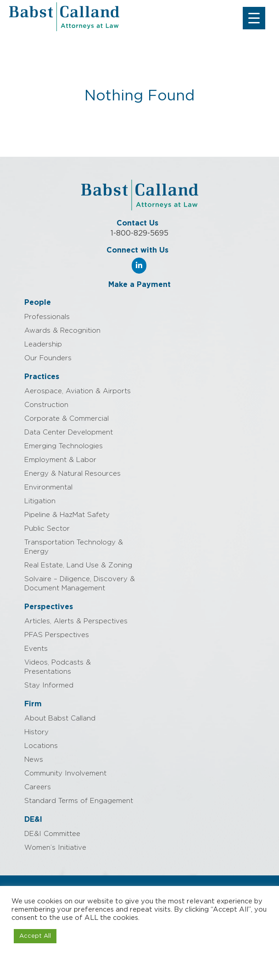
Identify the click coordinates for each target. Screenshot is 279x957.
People (37, 302)
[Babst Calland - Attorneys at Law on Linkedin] (139, 266)
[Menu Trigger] (254, 18)
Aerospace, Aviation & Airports (77, 391)
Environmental (48, 487)
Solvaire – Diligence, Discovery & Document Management (79, 584)
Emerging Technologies (63, 446)
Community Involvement (65, 773)
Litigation (40, 501)
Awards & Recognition (62, 330)
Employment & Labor (60, 459)
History (36, 732)
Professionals (47, 317)
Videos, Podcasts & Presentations (57, 667)
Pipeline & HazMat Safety (67, 515)
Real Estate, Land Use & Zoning (78, 565)
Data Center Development (68, 432)
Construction (46, 405)
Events (36, 648)
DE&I (33, 819)
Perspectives (48, 606)
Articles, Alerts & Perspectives (76, 621)
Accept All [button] (35, 936)
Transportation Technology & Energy (73, 547)
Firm (33, 704)
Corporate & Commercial (66, 418)
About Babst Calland (59, 718)
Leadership (43, 344)
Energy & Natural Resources (72, 473)
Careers (37, 787)
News (33, 759)
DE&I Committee (52, 833)
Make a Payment (139, 284)
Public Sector (47, 528)
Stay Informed (48, 685)
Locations (41, 745)
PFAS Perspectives (56, 635)
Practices (41, 376)
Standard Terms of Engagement (78, 801)
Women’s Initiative (55, 847)
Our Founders (48, 358)
